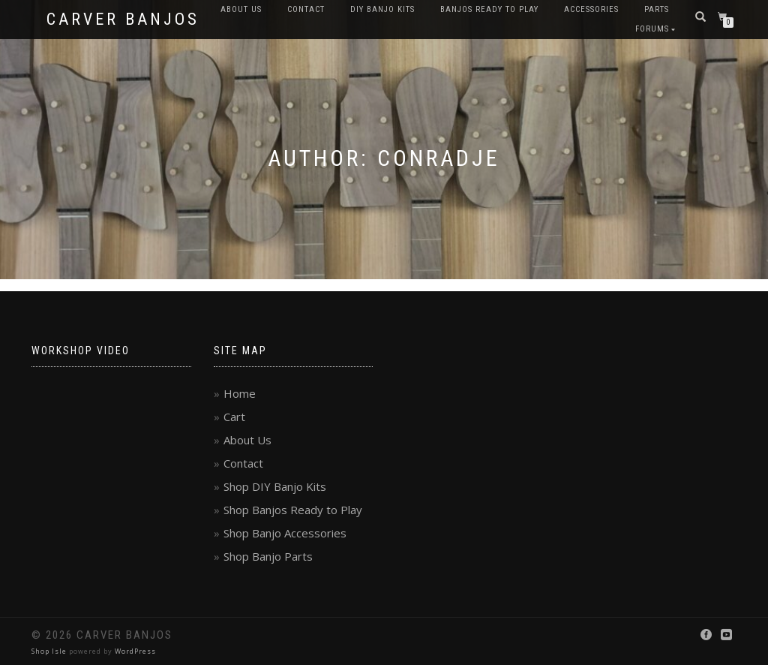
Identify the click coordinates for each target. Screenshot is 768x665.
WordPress (135, 651)
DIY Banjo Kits (382, 9)
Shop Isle (49, 651)
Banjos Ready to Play (489, 9)
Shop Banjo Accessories (285, 532)
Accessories (591, 9)
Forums (652, 29)
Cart (234, 416)
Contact (306, 9)
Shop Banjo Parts (268, 556)
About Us (241, 9)
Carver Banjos (123, 20)
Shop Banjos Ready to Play (293, 509)
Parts (656, 9)
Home (240, 393)
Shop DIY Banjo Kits (275, 486)
